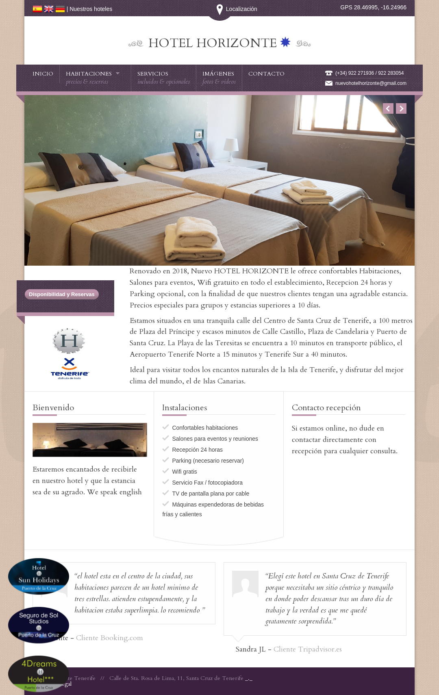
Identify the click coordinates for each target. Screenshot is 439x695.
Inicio (43, 74)
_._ (248, 678)
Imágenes (219, 78)
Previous (388, 108)
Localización (220, 9)
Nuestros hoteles (91, 9)
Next (401, 108)
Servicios (163, 78)
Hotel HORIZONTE (214, 43)
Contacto (266, 74)
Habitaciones (93, 78)
